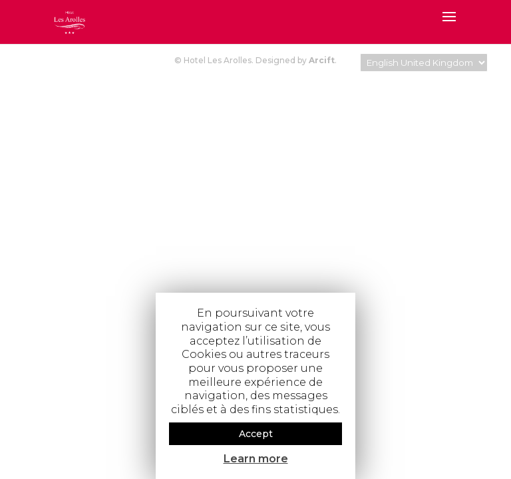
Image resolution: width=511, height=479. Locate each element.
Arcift (322, 60)
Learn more (256, 458)
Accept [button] (256, 434)
